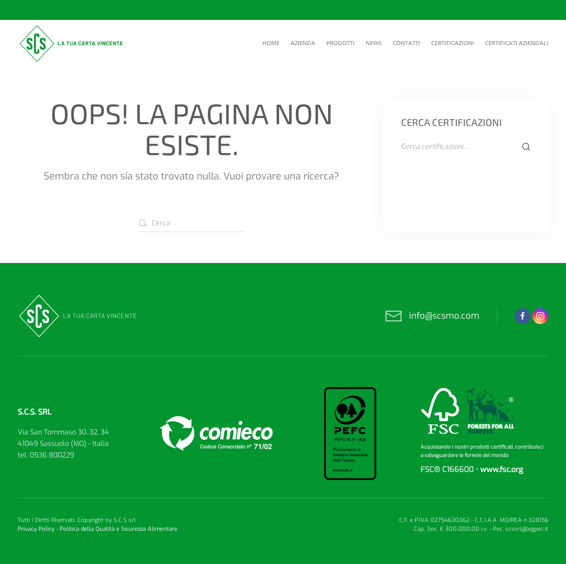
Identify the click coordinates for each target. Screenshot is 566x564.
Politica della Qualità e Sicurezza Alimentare (118, 529)
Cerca (526, 147)
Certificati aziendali (516, 43)
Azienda (303, 43)
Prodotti (340, 43)
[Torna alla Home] (72, 43)
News (374, 43)
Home (270, 43)
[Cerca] (191, 223)
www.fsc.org (501, 470)
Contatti (406, 43)
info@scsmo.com (444, 316)
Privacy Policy (36, 529)
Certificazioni (452, 43)
